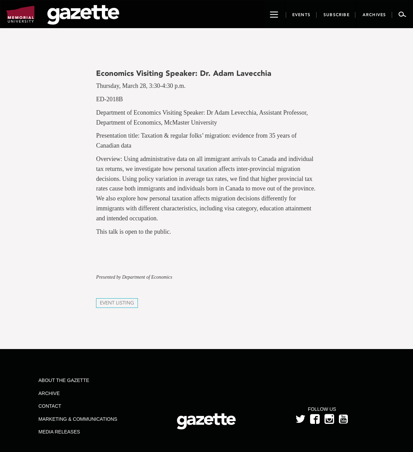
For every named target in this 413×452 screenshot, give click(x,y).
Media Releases (59, 431)
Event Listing (117, 303)
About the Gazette (63, 380)
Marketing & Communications (77, 419)
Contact (49, 406)
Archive (49, 393)
